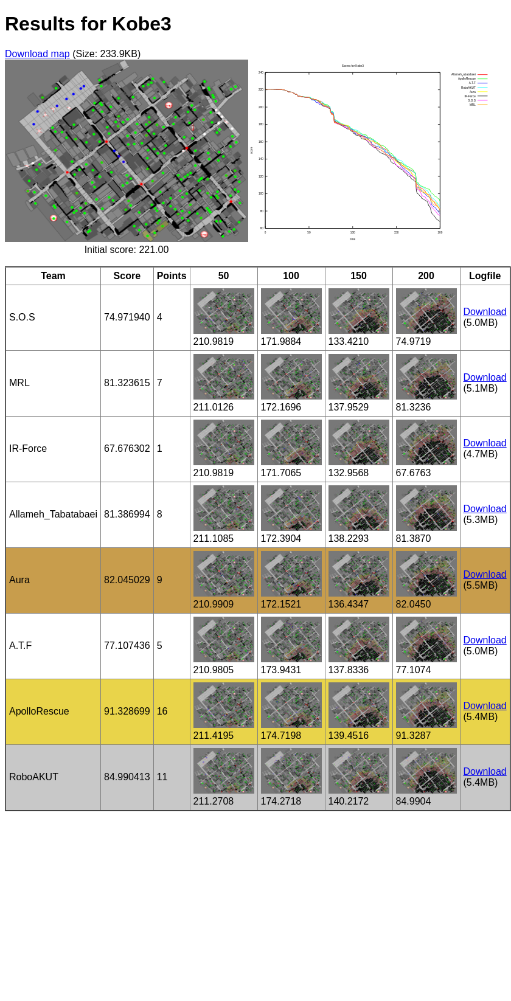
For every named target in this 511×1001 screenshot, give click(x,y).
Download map (37, 54)
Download (485, 312)
